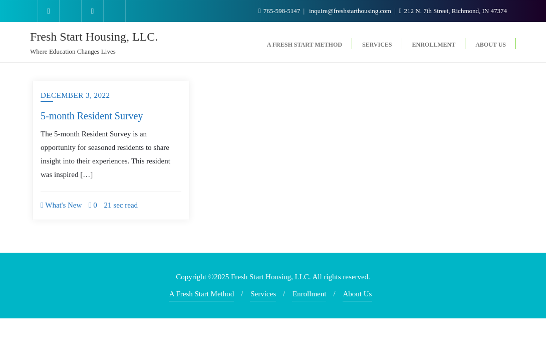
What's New (61, 205)
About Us (357, 294)
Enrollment (310, 294)
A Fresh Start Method (201, 294)
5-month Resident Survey (92, 115)
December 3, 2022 (75, 95)
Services (263, 294)
